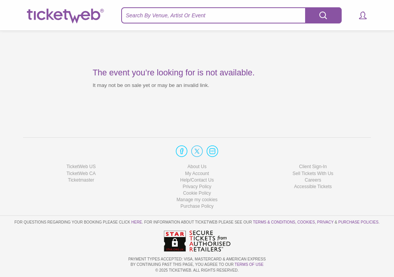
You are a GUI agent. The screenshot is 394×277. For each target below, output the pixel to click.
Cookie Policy (197, 193)
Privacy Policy (197, 186)
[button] (359, 15)
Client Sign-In (313, 166)
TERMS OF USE (249, 264)
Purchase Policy (197, 206)
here (136, 222)
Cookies (306, 222)
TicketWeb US (81, 166)
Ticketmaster (81, 180)
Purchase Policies (358, 222)
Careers (313, 180)
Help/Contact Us (197, 180)
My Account (197, 173)
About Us (196, 166)
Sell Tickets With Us (312, 173)
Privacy (325, 222)
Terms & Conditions (274, 222)
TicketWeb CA (81, 173)
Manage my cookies (197, 199)
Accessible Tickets (313, 186)
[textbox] (231, 15)
